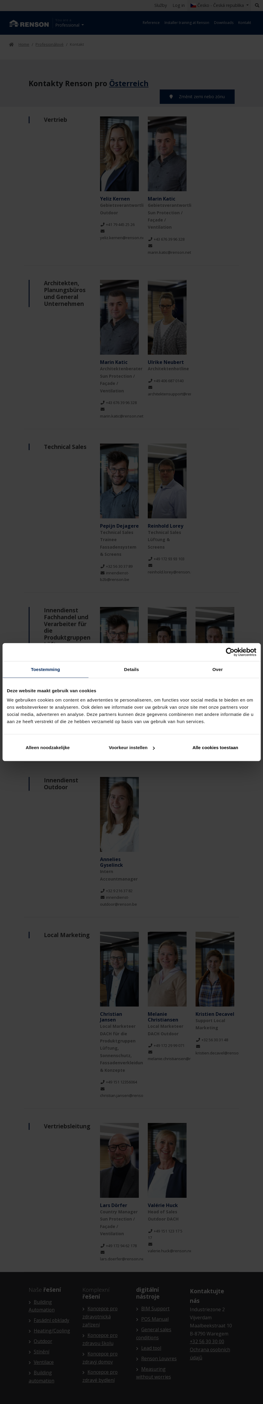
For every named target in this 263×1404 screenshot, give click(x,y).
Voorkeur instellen (132, 747)
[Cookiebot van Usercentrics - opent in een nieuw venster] (230, 651)
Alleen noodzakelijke (48, 747)
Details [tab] (131, 669)
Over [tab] (218, 669)
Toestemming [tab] (45, 669)
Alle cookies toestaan (215, 747)
